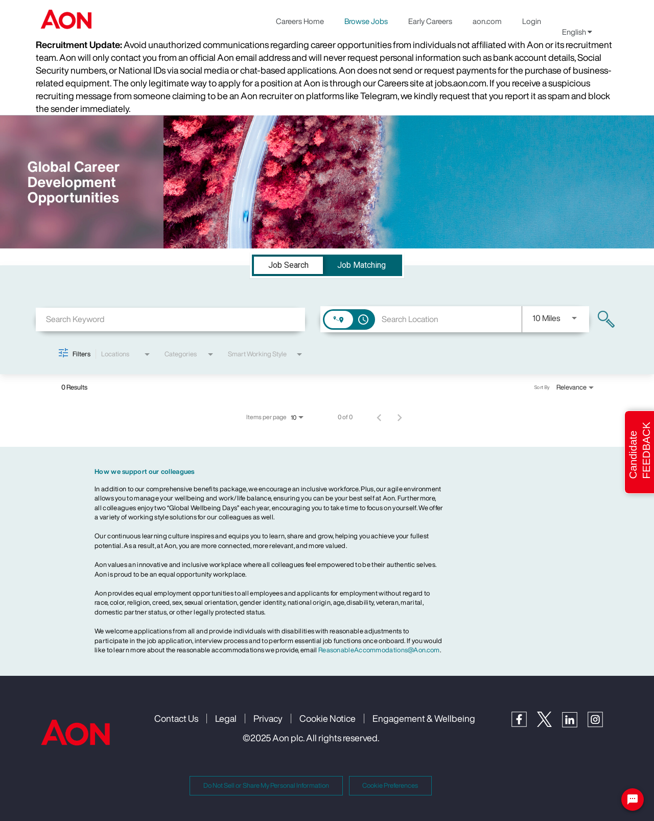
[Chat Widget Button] (632, 799)
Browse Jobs (366, 21)
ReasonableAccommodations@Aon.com (379, 650)
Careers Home (300, 21)
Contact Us (176, 718)
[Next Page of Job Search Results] (399, 417)
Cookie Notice (327, 718)
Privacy (268, 718)
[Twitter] (549, 724)
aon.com (487, 21)
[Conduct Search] (606, 319)
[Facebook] (524, 724)
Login (531, 21)
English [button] (577, 31)
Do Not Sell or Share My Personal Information (266, 785)
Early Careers (430, 21)
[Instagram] (600, 724)
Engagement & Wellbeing (423, 718)
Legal (226, 718)
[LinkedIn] (575, 724)
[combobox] (170, 319)
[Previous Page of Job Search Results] (379, 417)
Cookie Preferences (390, 785)
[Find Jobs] (606, 319)
